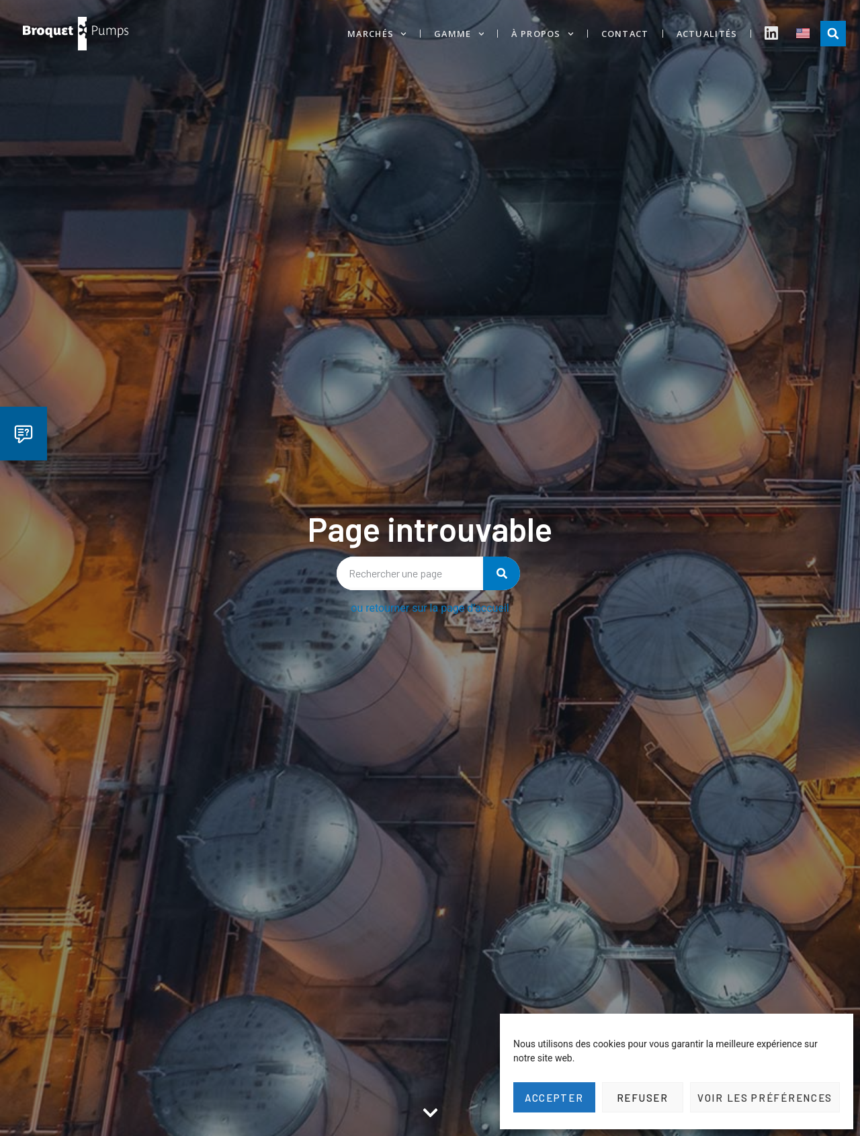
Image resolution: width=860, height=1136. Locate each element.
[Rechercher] (501, 573)
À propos (542, 34)
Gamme (459, 34)
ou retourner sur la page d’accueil (430, 608)
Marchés (376, 34)
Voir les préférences (764, 1098)
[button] (833, 33)
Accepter (554, 1098)
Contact (625, 34)
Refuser (643, 1098)
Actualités (707, 34)
